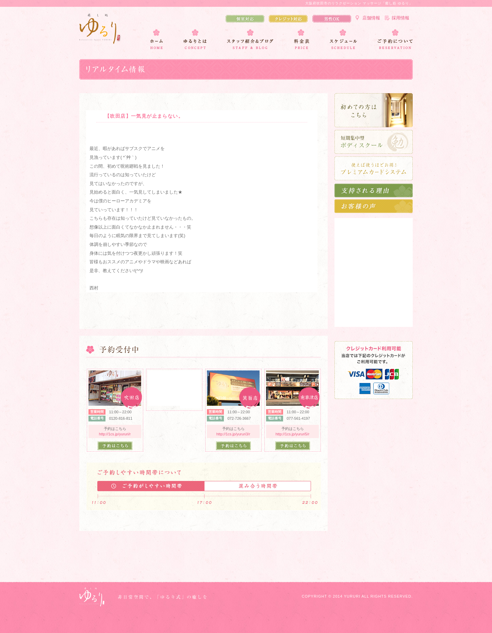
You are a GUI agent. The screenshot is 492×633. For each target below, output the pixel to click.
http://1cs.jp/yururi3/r (233, 434)
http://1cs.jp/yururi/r (115, 434)
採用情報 (400, 17)
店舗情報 (371, 17)
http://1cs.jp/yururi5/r (293, 434)
